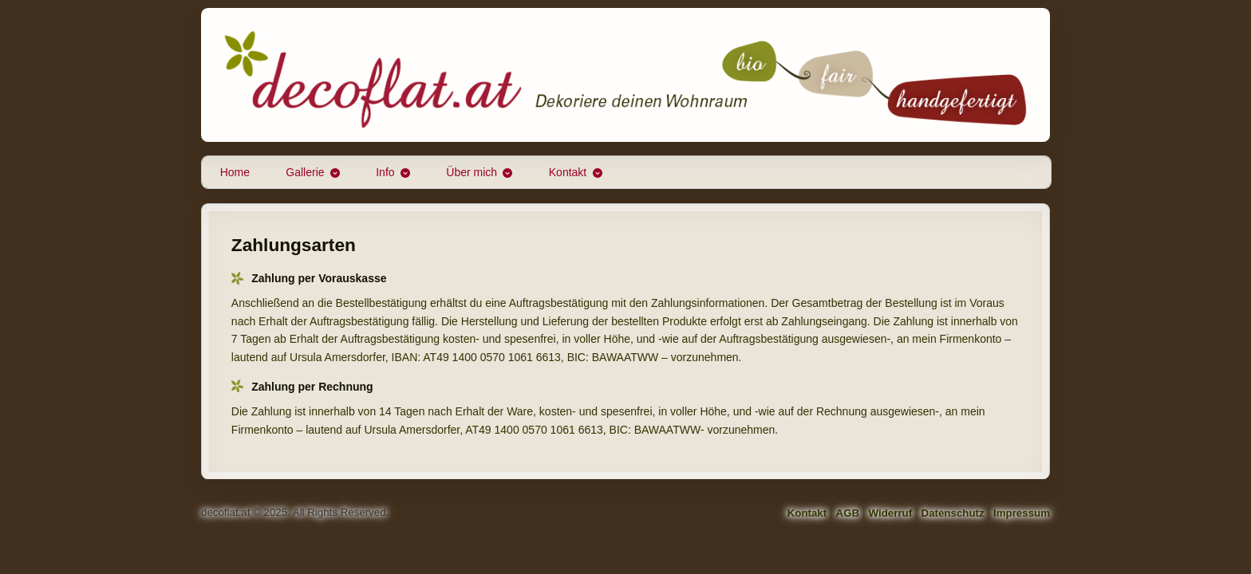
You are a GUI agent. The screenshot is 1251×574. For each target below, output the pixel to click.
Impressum (1021, 513)
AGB (848, 513)
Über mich (471, 172)
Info (385, 172)
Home (235, 172)
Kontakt (567, 172)
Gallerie (305, 172)
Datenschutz (953, 513)
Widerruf (891, 513)
